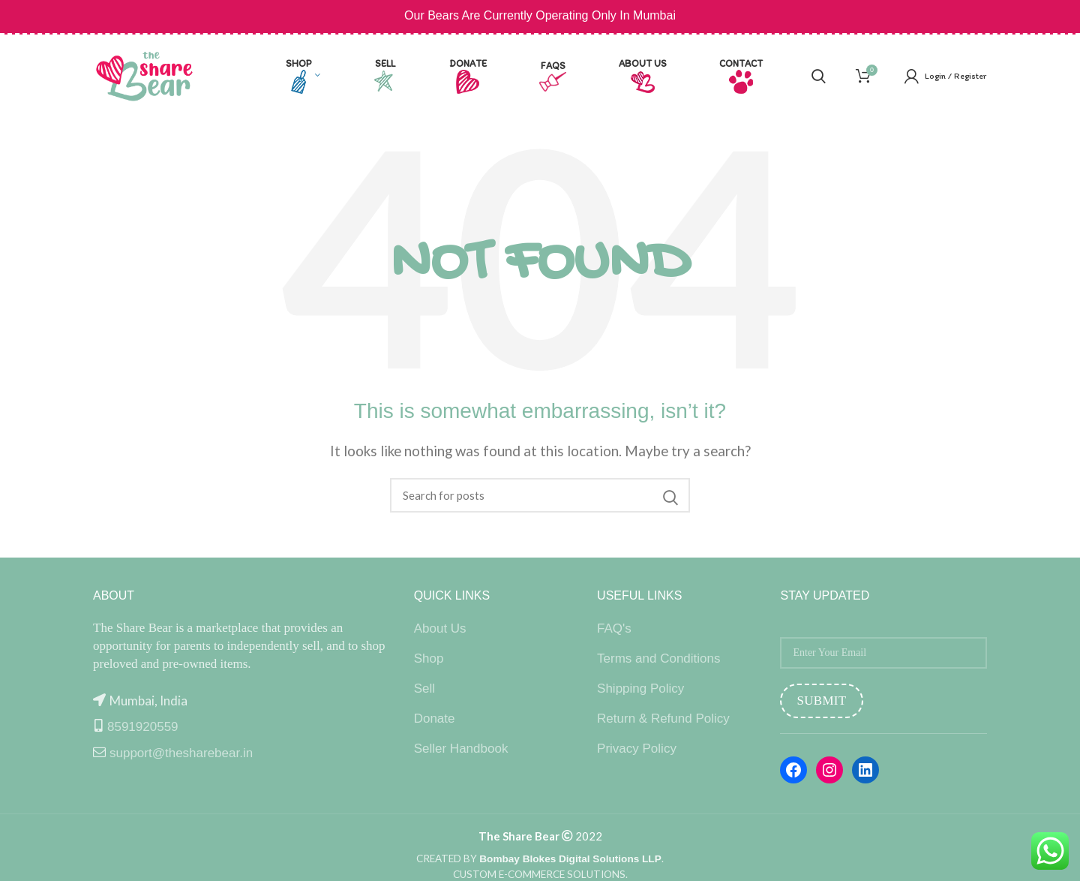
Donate (434, 718)
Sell (424, 688)
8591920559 (142, 727)
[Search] (540, 495)
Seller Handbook (461, 748)
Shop (429, 658)
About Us (440, 628)
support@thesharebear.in (181, 753)
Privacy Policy (636, 748)
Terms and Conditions (658, 658)
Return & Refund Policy (663, 718)
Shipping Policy (640, 688)
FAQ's (614, 628)
